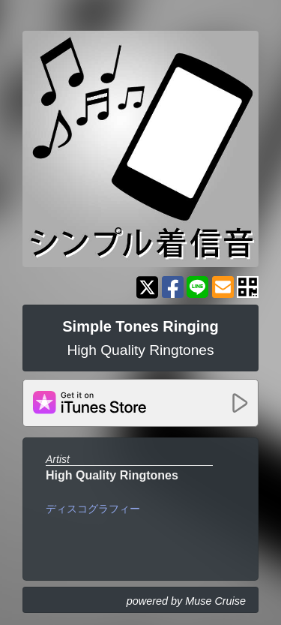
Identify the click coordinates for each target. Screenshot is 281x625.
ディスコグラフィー (93, 509)
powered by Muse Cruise (186, 601)
